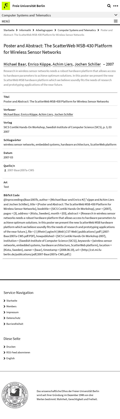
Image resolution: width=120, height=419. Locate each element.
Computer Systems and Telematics (77, 30)
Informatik (25, 30)
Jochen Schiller (88, 64)
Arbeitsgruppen (44, 30)
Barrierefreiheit (14, 323)
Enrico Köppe (39, 64)
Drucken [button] (11, 346)
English (10, 358)
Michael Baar (15, 64)
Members (11, 306)
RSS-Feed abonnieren (18, 352)
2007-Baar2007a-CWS (20, 170)
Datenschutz (13, 318)
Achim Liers (63, 64)
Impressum (12, 312)
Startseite (9, 30)
